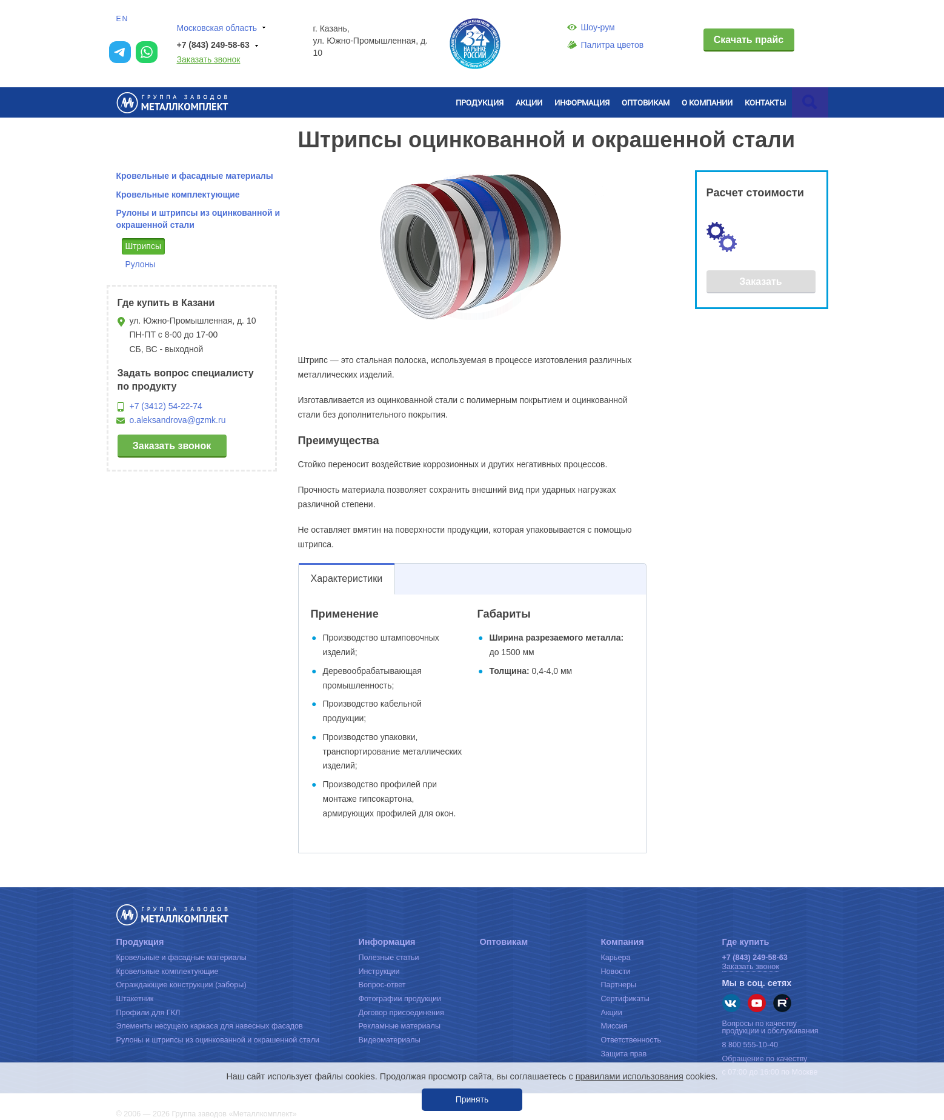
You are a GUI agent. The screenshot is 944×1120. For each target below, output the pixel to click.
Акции (529, 102)
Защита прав (624, 1054)
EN (122, 19)
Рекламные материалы (399, 1026)
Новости (616, 971)
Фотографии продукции (400, 999)
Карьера (616, 957)
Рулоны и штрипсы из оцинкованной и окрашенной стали (218, 1040)
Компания (622, 942)
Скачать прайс (748, 40)
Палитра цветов (605, 45)
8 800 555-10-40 (750, 1045)
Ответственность (631, 1040)
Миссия (614, 1026)
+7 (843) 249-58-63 (219, 45)
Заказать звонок (209, 59)
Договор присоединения (401, 1012)
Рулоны (140, 264)
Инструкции (379, 971)
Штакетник (135, 999)
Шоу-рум (591, 27)
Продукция (480, 102)
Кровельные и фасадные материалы (194, 176)
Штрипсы (143, 246)
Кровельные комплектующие (178, 194)
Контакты (765, 102)
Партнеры (619, 985)
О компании (707, 102)
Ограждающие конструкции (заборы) (181, 985)
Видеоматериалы (389, 1040)
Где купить (745, 942)
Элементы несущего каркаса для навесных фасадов (209, 1026)
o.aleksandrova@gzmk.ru (178, 420)
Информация (582, 102)
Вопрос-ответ (382, 985)
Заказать (760, 281)
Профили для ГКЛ (148, 1012)
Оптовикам (646, 102)
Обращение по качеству (765, 1059)
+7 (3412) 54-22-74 (166, 406)
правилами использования (629, 1076)
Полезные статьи (389, 957)
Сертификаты (625, 999)
